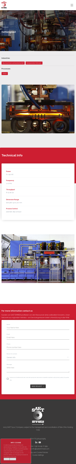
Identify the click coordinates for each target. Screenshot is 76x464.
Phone (8, 344)
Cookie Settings (38, 455)
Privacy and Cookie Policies (38, 452)
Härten (5, 73)
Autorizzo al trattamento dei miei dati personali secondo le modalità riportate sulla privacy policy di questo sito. (39, 379)
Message (9, 364)
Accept (6, 459)
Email (8, 334)
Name (8, 324)
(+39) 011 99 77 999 (41, 446)
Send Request (38, 386)
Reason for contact (12, 354)
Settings (12, 459)
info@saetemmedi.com (40, 449)
